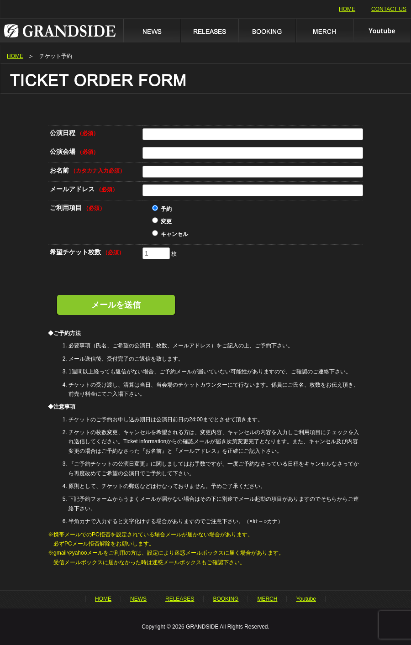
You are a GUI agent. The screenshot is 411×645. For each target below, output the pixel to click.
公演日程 (74, 132)
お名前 (87, 170)
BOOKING (266, 30)
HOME (347, 9)
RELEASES (209, 30)
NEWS (151, 30)
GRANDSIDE (61, 30)
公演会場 (74, 151)
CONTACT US (388, 9)
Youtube (382, 30)
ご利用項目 (77, 207)
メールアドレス (84, 189)
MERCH (324, 30)
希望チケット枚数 (87, 252)
